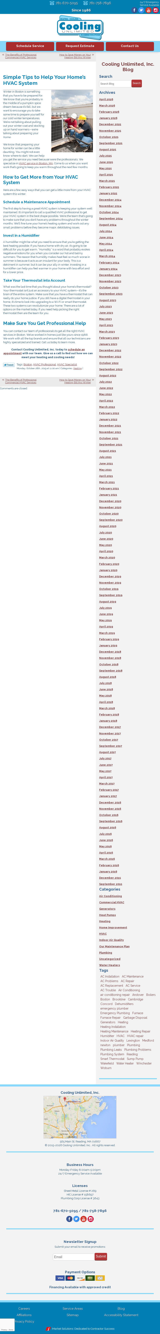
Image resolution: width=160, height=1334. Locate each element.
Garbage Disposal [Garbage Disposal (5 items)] (135, 1017)
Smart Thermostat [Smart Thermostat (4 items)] (112, 1059)
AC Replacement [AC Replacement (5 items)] (111, 985)
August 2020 (107, 526)
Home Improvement (113, 927)
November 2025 (110, 130)
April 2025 (106, 174)
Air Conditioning (110, 896)
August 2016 (107, 827)
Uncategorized (109, 958)
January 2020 (108, 570)
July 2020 (105, 532)
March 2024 (107, 256)
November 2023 (110, 281)
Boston (28, 364)
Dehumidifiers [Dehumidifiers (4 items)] (124, 1004)
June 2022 (106, 388)
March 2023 (107, 331)
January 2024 (108, 268)
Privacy (4, 1330)
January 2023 (108, 344)
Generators (107, 908)
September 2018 (110, 670)
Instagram (155, 10)
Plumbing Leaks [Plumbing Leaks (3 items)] (111, 1049)
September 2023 (110, 293)
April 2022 (106, 400)
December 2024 (110, 199)
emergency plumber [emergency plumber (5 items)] (114, 1008)
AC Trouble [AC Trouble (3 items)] (108, 990)
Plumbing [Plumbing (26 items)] (133, 1045)
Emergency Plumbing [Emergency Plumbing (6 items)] (115, 1013)
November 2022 (110, 356)
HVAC (103, 933)
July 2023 (105, 306)
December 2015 (110, 877)
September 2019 (110, 595)
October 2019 (108, 588)
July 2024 (105, 231)
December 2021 (110, 425)
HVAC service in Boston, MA (36, 163)
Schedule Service (30, 46)
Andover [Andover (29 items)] (138, 994)
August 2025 (107, 149)
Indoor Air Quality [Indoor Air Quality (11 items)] (112, 1040)
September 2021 (110, 444)
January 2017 (108, 796)
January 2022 (108, 419)
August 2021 (107, 450)
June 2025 (106, 162)
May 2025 (105, 168)
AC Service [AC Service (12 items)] (133, 985)
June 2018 (106, 689)
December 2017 (110, 727)
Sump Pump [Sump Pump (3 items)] (135, 1059)
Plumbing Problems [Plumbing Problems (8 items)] (137, 1049)
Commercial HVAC (111, 902)
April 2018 (106, 702)
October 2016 (108, 815)
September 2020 (110, 519)
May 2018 (105, 695)
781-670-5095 (67, 3)
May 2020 (105, 545)
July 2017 (105, 758)
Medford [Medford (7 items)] (148, 1040)
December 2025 (110, 124)
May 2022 (105, 394)
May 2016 (105, 846)
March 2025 (107, 180)
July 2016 (105, 833)
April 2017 (106, 777)
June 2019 (106, 614)
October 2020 (109, 513)
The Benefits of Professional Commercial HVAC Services (20, 56)
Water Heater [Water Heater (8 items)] (125, 1063)
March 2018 (107, 708)
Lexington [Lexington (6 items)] (133, 1040)
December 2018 (110, 651)
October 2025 (108, 137)
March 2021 (107, 482)
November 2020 (110, 507)
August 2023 (107, 300)
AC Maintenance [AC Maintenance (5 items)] (133, 976)
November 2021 (110, 432)
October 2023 (108, 287)
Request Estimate (80, 46)
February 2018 (109, 714)
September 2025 (110, 143)
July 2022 (105, 381)
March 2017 (107, 783)
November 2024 (110, 206)
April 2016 (106, 852)
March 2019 (107, 633)
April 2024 (106, 249)
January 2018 (108, 720)
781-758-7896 (100, 3)
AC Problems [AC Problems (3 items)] (109, 981)
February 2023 (109, 337)
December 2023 (110, 275)
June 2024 (106, 237)
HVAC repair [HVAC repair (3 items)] (135, 1036)
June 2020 (106, 538)
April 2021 (106, 476)
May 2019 (105, 620)
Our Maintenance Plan (114, 946)
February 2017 (109, 789)
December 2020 (110, 501)
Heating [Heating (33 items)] (123, 1022)
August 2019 (107, 601)
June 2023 (106, 312)
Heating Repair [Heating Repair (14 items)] (140, 1031)
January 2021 (108, 494)
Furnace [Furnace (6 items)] (137, 1013)
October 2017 (108, 739)
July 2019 (105, 607)
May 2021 (105, 469)
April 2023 (106, 325)
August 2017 (107, 752)
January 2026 (108, 118)
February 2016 (109, 865)
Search (137, 83)
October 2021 (108, 438)
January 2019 (108, 645)
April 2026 (106, 99)
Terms (11, 1330)
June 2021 (106, 463)
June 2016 (106, 840)
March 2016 (107, 858)
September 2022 (110, 369)
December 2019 (110, 576)
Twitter (141, 10)
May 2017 (105, 771)
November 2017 (110, 733)
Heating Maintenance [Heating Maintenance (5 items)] (114, 1031)
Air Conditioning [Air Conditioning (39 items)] (129, 990)
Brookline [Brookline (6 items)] (118, 999)
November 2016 (110, 808)
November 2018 (110, 658)
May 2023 (105, 319)
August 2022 (107, 375)
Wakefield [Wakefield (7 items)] (107, 1063)
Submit (101, 1256)
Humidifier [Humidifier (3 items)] (107, 1036)
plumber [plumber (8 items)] (119, 1045)
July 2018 (105, 683)
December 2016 (110, 802)
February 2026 (109, 111)
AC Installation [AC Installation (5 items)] (109, 976)
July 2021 (105, 457)
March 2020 (107, 557)
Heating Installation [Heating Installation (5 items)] (113, 1026)
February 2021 (109, 488)
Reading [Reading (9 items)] (132, 1054)
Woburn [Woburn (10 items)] (105, 1068)
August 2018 (107, 676)
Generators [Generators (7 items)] (107, 1022)
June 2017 (106, 764)
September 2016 (110, 821)
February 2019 (109, 639)
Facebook (134, 10)
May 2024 (105, 243)
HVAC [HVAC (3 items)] (121, 1036)
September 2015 (110, 884)
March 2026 (107, 105)
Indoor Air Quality (111, 940)
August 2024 (107, 224)
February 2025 (109, 187)
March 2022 (107, 406)
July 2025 (105, 155)
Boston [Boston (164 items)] (105, 999)
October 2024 (109, 212)
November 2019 (110, 582)
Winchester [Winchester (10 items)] (144, 1063)
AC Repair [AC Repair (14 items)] (127, 981)
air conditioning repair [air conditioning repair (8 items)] (115, 994)
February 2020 (109, 564)
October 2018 (108, 664)
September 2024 (111, 218)
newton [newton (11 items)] (105, 1045)
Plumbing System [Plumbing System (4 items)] (112, 1054)
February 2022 (109, 413)
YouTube (148, 10)
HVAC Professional (44, 364)
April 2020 (106, 551)
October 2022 (109, 363)
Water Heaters (109, 965)
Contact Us (130, 46)
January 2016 (108, 871)
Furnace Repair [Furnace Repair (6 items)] (110, 1017)
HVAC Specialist (67, 364)
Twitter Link (9, 365)
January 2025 (108, 193)
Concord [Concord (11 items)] (106, 1004)
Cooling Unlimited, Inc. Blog (128, 66)
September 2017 (110, 745)
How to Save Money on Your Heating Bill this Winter (75, 56)
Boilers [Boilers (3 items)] (151, 994)
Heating (77, 368)
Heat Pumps (107, 915)
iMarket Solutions (62, 1328)
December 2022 (110, 350)
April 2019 (106, 626)
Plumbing (105, 952)
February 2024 (109, 262)
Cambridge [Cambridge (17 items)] (135, 999)
